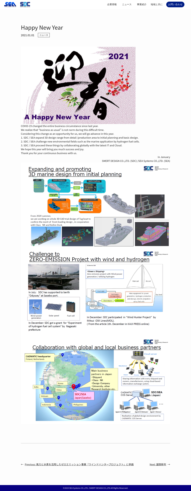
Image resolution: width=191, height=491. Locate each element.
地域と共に (157, 4)
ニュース (127, 4)
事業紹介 (142, 4)
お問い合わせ (175, 4)
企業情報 (112, 4)
